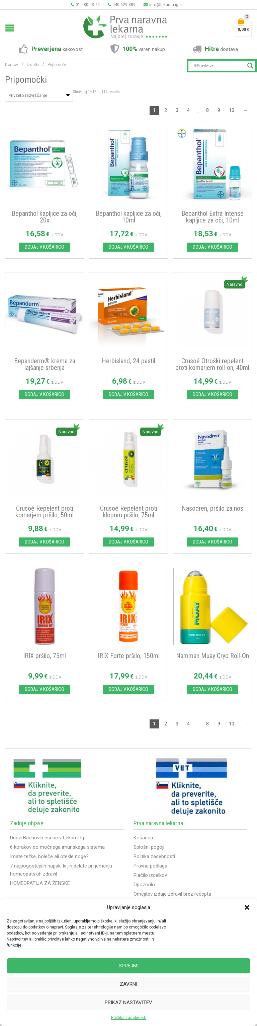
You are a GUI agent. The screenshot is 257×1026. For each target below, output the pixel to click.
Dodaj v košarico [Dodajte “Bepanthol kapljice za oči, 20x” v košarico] (44, 247)
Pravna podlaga (150, 866)
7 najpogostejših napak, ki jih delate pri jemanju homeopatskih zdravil (61, 870)
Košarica (143, 838)
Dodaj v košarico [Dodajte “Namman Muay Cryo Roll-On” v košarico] (212, 689)
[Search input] (219, 65)
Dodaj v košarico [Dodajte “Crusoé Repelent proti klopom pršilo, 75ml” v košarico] (128, 542)
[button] (247, 907)
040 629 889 (122, 4)
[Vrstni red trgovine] (39, 95)
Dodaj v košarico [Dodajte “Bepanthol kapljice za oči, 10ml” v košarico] (128, 247)
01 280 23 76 (85, 4)
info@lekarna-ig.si (163, 4)
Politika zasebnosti (128, 1017)
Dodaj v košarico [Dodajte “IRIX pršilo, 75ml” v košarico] (44, 689)
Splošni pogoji (149, 847)
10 (231, 110)
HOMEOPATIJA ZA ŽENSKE (40, 883)
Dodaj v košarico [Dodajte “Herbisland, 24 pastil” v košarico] (128, 394)
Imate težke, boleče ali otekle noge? (49, 856)
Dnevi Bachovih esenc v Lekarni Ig (47, 838)
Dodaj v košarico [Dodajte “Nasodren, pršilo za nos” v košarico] (212, 542)
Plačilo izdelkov (150, 875)
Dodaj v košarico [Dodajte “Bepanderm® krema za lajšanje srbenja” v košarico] (44, 394)
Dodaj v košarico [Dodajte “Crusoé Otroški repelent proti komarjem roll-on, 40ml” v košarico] (212, 394)
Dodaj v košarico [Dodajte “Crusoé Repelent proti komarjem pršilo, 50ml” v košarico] (44, 542)
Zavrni (128, 984)
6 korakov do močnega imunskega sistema (57, 847)
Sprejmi (129, 966)
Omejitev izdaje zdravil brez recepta (172, 894)
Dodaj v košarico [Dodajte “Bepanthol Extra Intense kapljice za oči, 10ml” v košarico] (212, 247)
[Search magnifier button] (250, 65)
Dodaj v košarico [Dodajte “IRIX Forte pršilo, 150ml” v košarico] (128, 689)
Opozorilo (144, 885)
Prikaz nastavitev (128, 1003)
